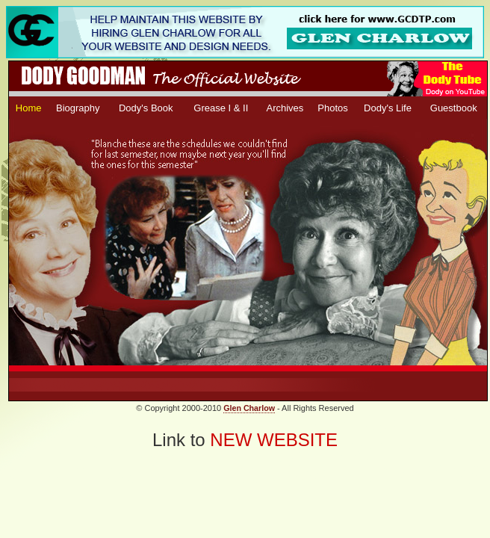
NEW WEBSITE (274, 440)
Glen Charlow (249, 408)
